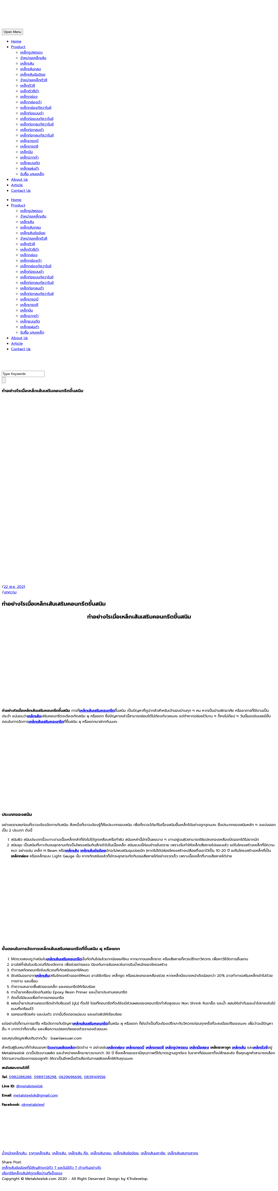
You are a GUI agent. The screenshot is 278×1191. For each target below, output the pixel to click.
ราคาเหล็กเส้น (39, 1153)
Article (17, 185)
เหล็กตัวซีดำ (29, 91)
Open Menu (12, 31)
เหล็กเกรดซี (29, 146)
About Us (19, 179)
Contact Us (21, 190)
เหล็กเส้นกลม (30, 69)
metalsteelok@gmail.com (35, 1095)
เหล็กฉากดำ (29, 157)
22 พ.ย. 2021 (14, 587)
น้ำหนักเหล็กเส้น (14, 1153)
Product (18, 47)
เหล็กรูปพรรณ (31, 52)
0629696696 (70, 1077)
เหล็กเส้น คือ (78, 1153)
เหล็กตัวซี (27, 85)
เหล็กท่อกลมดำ (32, 130)
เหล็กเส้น (27, 63)
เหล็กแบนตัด (30, 163)
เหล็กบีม (26, 152)
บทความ (10, 592)
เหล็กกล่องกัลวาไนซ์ (35, 108)
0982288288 (20, 1077)
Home (16, 41)
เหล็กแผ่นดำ (29, 168)
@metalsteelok (29, 1086)
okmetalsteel (32, 1104)
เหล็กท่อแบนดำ (32, 113)
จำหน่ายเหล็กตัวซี (33, 80)
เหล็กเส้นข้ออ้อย (32, 74)
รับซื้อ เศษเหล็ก (32, 174)
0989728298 (45, 1077)
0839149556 (95, 1077)
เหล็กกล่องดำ (31, 102)
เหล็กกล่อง (29, 96)
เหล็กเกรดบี (29, 141)
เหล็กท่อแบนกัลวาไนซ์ (36, 119)
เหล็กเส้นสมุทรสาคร (183, 1153)
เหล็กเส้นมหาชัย (153, 1153)
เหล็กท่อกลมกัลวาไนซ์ (37, 124)
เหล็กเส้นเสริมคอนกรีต (97, 710)
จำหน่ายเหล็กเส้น (33, 58)
